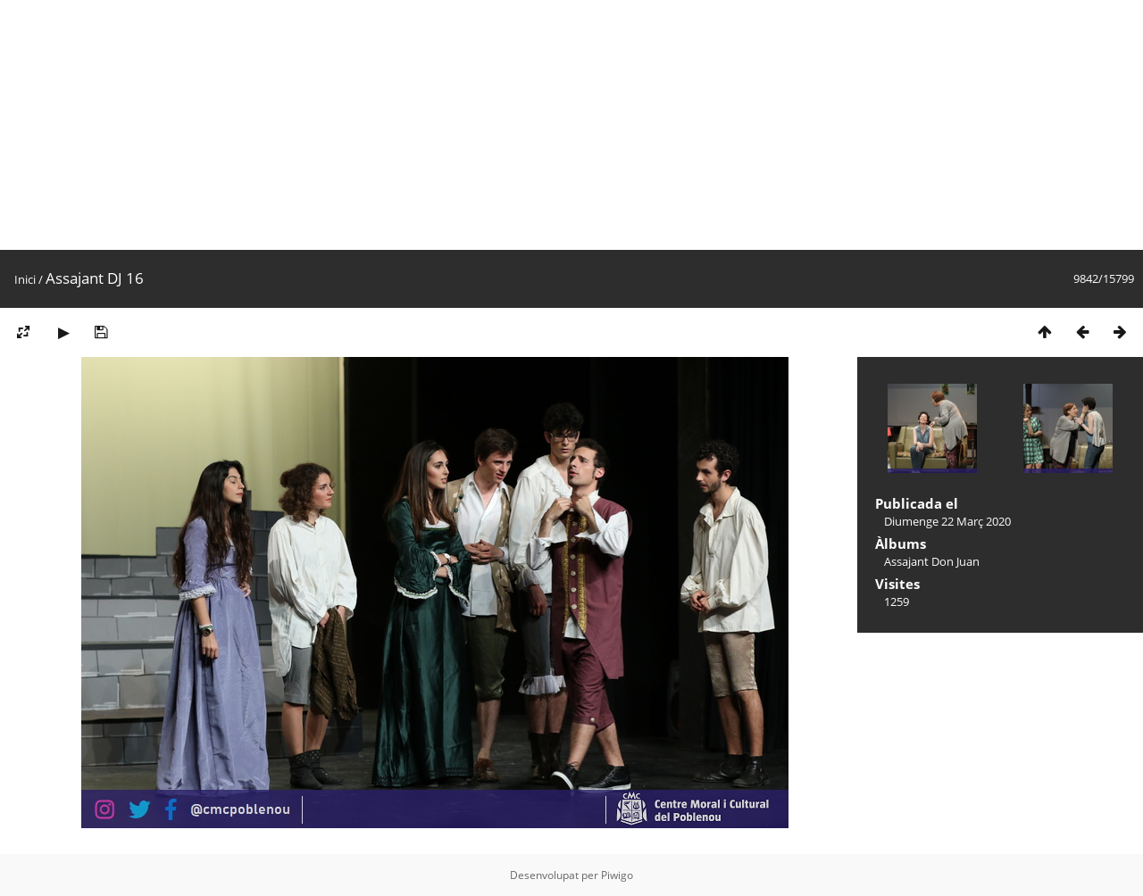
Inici (25, 279)
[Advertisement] (536, 125)
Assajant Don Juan (932, 561)
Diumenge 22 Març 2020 (947, 521)
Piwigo (617, 875)
